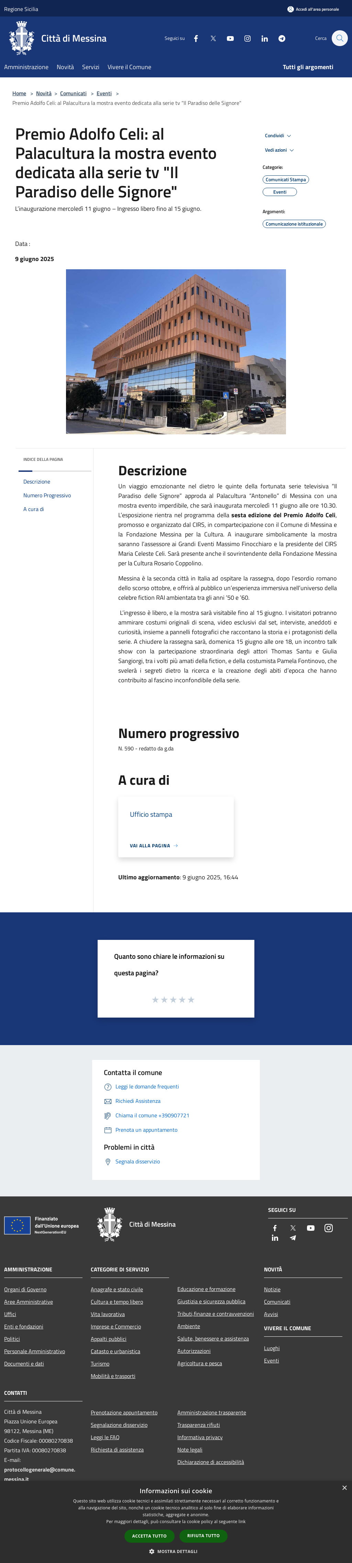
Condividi (279, 136)
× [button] (344, 1488)
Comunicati (73, 93)
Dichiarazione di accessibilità (210, 1462)
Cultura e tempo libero (117, 1302)
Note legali (189, 1449)
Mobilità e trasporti (113, 1376)
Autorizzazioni (194, 1351)
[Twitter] (210, 38)
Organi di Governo (25, 1289)
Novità (44, 93)
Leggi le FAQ (105, 1437)
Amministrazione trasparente (211, 1412)
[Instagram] (244, 38)
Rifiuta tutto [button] (203, 1536)
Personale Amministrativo (34, 1351)
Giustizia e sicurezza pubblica (211, 1301)
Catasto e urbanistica (115, 1351)
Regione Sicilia (21, 9)
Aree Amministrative (28, 1302)
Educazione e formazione (206, 1289)
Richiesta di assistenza (117, 1449)
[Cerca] (339, 38)
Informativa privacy (200, 1437)
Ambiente (188, 1326)
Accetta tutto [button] (149, 1536)
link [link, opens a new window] (242, 1521)
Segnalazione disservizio (119, 1425)
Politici (12, 1339)
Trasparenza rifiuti (198, 1425)
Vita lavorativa (108, 1314)
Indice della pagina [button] (43, 459)
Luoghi (272, 1348)
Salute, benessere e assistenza (213, 1338)
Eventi (104, 93)
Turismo (100, 1363)
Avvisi (271, 1314)
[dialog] (176, 1522)
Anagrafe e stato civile (117, 1289)
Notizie (272, 1289)
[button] (176, 1551)
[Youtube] (227, 38)
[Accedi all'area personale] (313, 9)
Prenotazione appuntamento (124, 1412)
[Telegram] (278, 38)
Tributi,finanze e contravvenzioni (215, 1314)
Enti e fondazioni (23, 1326)
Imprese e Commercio (116, 1326)
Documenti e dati (24, 1363)
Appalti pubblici (108, 1339)
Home (19, 93)
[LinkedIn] (261, 38)
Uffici (10, 1314)
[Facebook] (192, 38)
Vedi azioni (280, 150)
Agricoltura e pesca (199, 1363)
